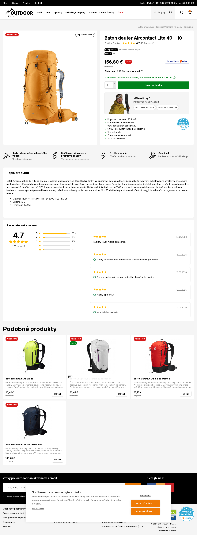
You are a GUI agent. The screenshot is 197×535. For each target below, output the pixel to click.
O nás (15, 3)
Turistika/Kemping (74, 12)
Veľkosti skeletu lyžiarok (114, 522)
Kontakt (38, 3)
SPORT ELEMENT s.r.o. (167, 524)
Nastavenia (147, 496)
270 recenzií (18, 246)
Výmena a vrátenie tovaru (65, 522)
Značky (26, 3)
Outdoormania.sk (145, 27)
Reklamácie (9, 522)
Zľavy (119, 12)
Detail (57, 393)
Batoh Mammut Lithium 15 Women (152, 378)
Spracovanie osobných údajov (18, 513)
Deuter (116, 43)
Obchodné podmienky (14, 508)
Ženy (47, 12)
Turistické (188, 27)
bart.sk (173, 530)
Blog (5, 3)
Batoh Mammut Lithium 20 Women (23, 444)
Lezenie (92, 12)
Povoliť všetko (147, 511)
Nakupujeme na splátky (15, 517)
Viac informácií (38, 509)
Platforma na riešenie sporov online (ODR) (123, 526)
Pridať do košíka (153, 85)
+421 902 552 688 (144, 107)
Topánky (57, 12)
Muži (39, 12)
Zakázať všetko (147, 504)
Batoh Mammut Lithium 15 (19, 378)
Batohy (178, 27)
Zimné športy (106, 12)
